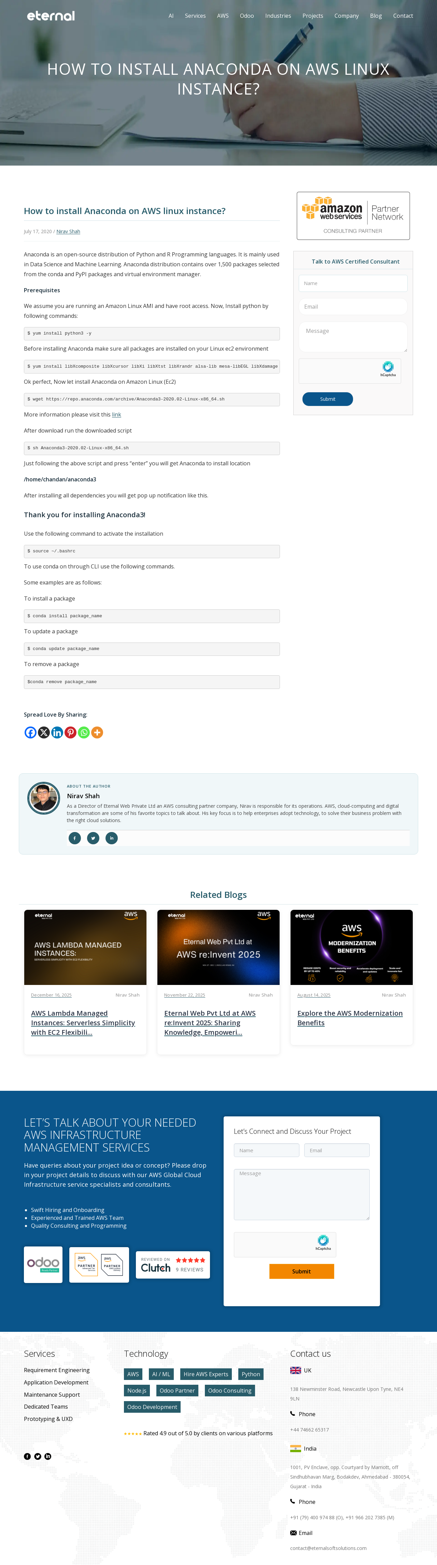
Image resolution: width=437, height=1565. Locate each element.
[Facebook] (31, 732)
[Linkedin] (57, 732)
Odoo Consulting (230, 1390)
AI (171, 15)
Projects (312, 15)
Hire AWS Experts (206, 1374)
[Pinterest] (70, 732)
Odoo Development (152, 1407)
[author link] (43, 798)
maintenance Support (52, 1394)
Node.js (136, 1390)
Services (195, 15)
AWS (217, 15)
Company (347, 15)
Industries (278, 15)
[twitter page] (37, 1456)
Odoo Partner (177, 1390)
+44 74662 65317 (309, 1429)
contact (403, 15)
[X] (44, 732)
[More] (97, 732)
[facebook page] (27, 1456)
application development (56, 1382)
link (116, 414)
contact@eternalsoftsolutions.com (328, 1548)
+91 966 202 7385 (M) (370, 1517)
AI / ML (161, 1374)
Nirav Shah (68, 231)
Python (251, 1374)
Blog (376, 15)
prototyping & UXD (48, 1419)
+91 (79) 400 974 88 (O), (317, 1517)
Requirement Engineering (57, 1370)
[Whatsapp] (84, 732)
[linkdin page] (47, 1456)
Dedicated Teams (46, 1406)
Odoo (242, 15)
